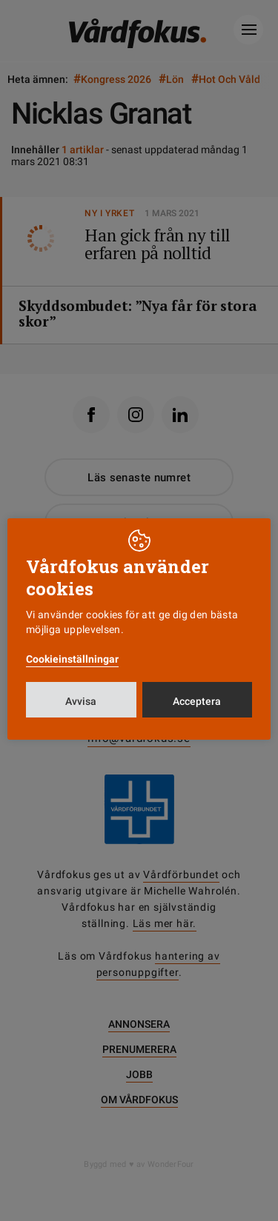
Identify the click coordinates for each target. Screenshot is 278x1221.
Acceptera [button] (197, 701)
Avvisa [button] (80, 701)
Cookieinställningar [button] (72, 659)
